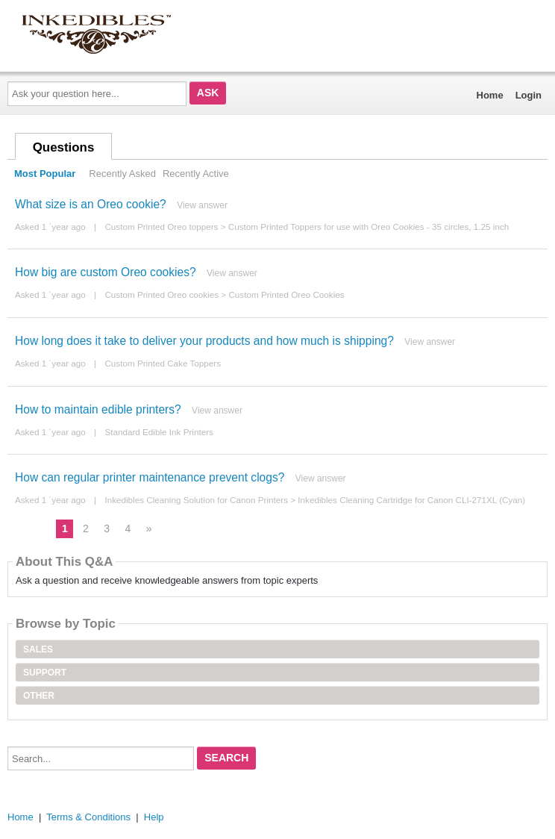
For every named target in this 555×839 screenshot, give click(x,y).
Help (154, 817)
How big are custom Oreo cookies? (105, 272)
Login (528, 95)
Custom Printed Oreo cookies (161, 294)
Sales (38, 649)
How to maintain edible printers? (98, 409)
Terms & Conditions (88, 817)
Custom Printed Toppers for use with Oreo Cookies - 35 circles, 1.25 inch (368, 226)
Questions (64, 147)
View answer (202, 205)
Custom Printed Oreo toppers (161, 226)
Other (38, 695)
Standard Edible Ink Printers (158, 432)
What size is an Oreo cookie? (90, 204)
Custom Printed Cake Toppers (162, 363)
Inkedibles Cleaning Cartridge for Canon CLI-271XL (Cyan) (411, 500)
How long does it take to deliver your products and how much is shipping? (204, 340)
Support (44, 672)
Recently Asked (122, 173)
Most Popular (44, 173)
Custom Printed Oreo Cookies (286, 294)
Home (490, 95)
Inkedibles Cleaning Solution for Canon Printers (196, 500)
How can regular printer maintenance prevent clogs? (149, 477)
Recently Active (196, 173)
